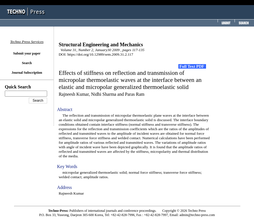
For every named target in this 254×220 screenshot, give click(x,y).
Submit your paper (26, 53)
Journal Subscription (27, 73)
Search (27, 63)
